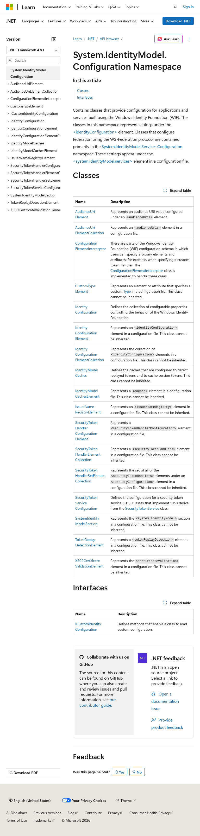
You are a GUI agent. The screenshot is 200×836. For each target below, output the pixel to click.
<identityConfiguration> (95, 132)
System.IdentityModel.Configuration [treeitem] (28, 73)
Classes (83, 90)
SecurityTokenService (142, 508)
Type (127, 291)
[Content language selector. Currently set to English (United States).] (30, 800)
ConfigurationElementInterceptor (136, 270)
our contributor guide (97, 702)
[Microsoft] (9, 7)
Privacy (114, 812)
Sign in (188, 6)
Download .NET (178, 20)
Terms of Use (16, 820)
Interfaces (85, 97)
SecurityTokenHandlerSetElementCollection (90, 475)
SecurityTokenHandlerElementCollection (88, 454)
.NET (90, 38)
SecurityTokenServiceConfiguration (86, 503)
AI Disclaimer (16, 812)
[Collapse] (53, 39)
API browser (109, 38)
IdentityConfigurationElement (86, 333)
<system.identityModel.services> (103, 161)
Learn (77, 38)
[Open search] (175, 7)
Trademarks (42, 820)
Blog (70, 812)
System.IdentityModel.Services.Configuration (142, 146)
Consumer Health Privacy (149, 812)
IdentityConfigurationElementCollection (89, 354)
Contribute (93, 812)
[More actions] (189, 39)
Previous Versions (47, 812)
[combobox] (33, 50)
